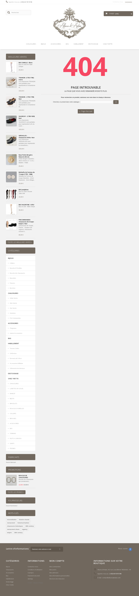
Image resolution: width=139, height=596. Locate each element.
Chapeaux (12, 328)
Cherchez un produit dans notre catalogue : (66, 102)
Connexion (128, 2)
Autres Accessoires (15, 333)
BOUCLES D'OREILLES (16, 408)
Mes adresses (53, 573)
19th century (18, 532)
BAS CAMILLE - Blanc (26, 63)
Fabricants (13, 457)
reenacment (11, 523)
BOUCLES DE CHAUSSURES (23, 476)
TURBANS (12, 433)
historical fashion (23, 523)
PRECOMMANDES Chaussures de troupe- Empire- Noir (26, 222)
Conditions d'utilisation (35, 570)
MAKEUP (12, 393)
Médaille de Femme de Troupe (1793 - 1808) (27, 173)
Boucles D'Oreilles (15, 268)
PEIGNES (12, 448)
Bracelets (12, 278)
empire (9, 532)
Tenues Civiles (14, 348)
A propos (31, 573)
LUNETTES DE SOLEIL (16, 388)
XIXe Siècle (13, 303)
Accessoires (56, 44)
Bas (67, 44)
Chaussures (31, 44)
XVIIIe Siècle (13, 298)
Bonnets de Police (15, 358)
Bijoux (43, 44)
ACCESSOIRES (14, 423)
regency (24, 529)
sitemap (30, 579)
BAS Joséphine (23, 190)
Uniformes (13, 353)
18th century (29, 526)
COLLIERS (12, 413)
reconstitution (12, 519)
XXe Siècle (13, 308)
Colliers (12, 263)
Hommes (12, 313)
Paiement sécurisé (34, 576)
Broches (12, 288)
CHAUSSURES (14, 383)
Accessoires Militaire (16, 363)
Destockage (93, 44)
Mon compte (56, 561)
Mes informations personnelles (59, 576)
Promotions (14, 469)
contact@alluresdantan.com (111, 578)
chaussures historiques (15, 526)
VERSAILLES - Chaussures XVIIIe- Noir (27, 137)
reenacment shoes (13, 529)
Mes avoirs (52, 570)
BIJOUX (11, 398)
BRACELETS (13, 403)
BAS (10, 428)
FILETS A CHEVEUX (15, 438)
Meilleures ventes (17, 57)
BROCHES (12, 418)
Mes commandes (54, 567)
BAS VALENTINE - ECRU (26, 205)
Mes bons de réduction (57, 579)
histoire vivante (24, 519)
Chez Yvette (107, 44)
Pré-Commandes (15, 318)
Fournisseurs (15, 500)
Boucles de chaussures (17, 273)
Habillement (78, 44)
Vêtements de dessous (17, 368)
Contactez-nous (118, 2)
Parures (12, 283)
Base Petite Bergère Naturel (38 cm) (25, 156)
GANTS (11, 443)
